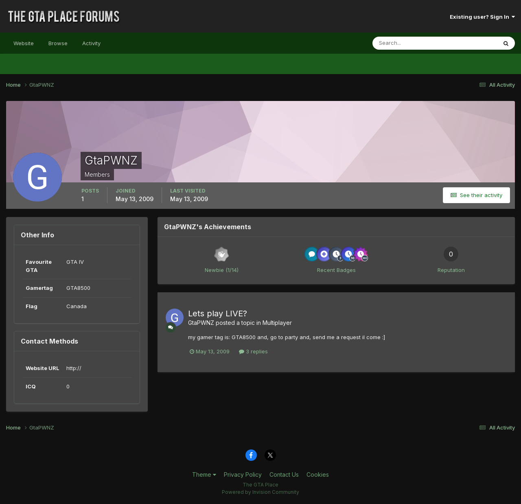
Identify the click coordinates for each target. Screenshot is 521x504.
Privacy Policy (243, 474)
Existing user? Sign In (482, 16)
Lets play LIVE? (217, 313)
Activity (91, 43)
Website (23, 43)
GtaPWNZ (201, 322)
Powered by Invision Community (260, 492)
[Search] (408, 43)
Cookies (317, 474)
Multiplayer (277, 322)
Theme (204, 474)
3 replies (253, 351)
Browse (58, 43)
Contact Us (284, 474)
